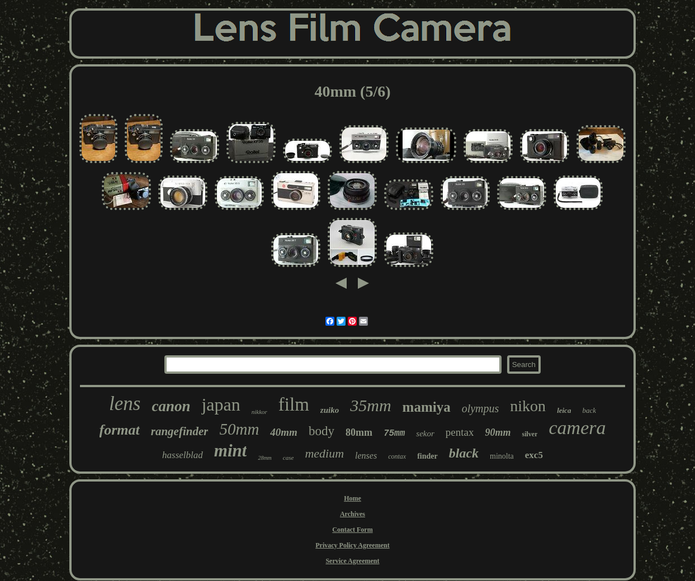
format (120, 430)
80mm (359, 432)
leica (564, 410)
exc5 (534, 455)
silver (529, 434)
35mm (370, 405)
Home (352, 498)
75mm (394, 433)
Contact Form (352, 530)
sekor (425, 433)
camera (577, 427)
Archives (352, 514)
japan (220, 404)
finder (427, 456)
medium (324, 453)
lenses (366, 455)
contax (397, 456)
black (464, 453)
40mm (283, 432)
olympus (480, 408)
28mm (264, 458)
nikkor (259, 411)
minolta (502, 456)
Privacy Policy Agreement (352, 545)
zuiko (329, 410)
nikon (528, 406)
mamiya (427, 407)
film (293, 404)
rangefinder (180, 431)
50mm (239, 429)
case (288, 457)
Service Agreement (352, 561)
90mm (497, 432)
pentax (460, 432)
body (321, 431)
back (589, 410)
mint (230, 450)
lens (124, 404)
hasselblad (182, 455)
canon (171, 406)
